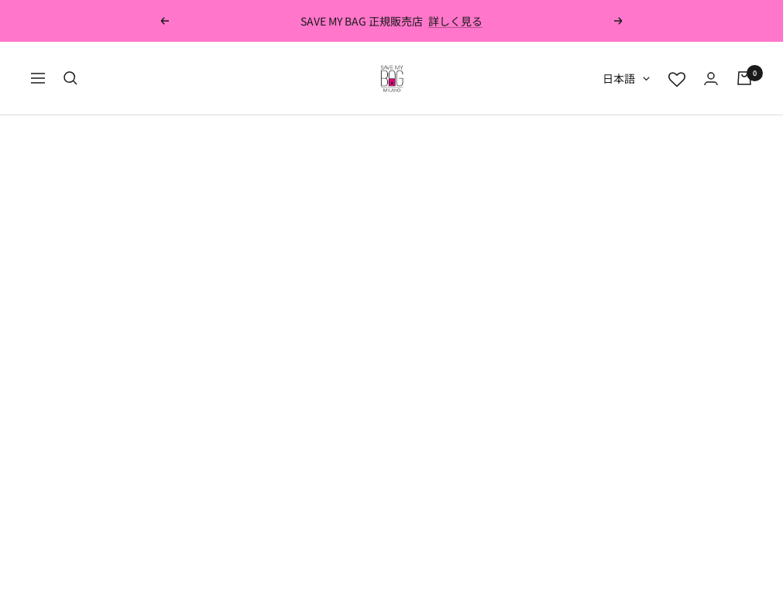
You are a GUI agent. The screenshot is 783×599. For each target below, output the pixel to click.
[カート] (744, 78)
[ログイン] (711, 78)
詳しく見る (455, 21)
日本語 (626, 78)
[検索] (70, 78)
